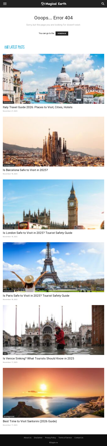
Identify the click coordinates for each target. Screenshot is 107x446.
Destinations (8, 102)
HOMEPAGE (62, 33)
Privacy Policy (50, 437)
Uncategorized (9, 165)
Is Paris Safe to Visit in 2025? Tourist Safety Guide (36, 295)
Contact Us (78, 437)
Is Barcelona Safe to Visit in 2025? (25, 170)
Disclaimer (38, 437)
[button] (103, 4)
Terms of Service (65, 437)
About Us (27, 437)
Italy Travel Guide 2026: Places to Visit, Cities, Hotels (37, 107)
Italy (5, 354)
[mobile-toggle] (4, 4)
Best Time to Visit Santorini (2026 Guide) (30, 421)
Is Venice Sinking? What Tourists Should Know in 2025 (38, 358)
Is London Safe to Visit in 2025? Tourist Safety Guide (37, 233)
